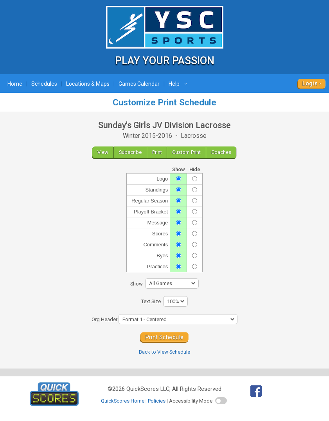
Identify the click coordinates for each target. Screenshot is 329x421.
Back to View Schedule (164, 352)
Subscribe (130, 152)
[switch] (221, 400)
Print (157, 152)
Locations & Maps (88, 84)
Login (310, 83)
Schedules (44, 84)
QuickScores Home (122, 401)
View (102, 152)
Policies (156, 401)
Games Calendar (139, 84)
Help (179, 84)
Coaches (221, 152)
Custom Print (186, 152)
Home (14, 84)
